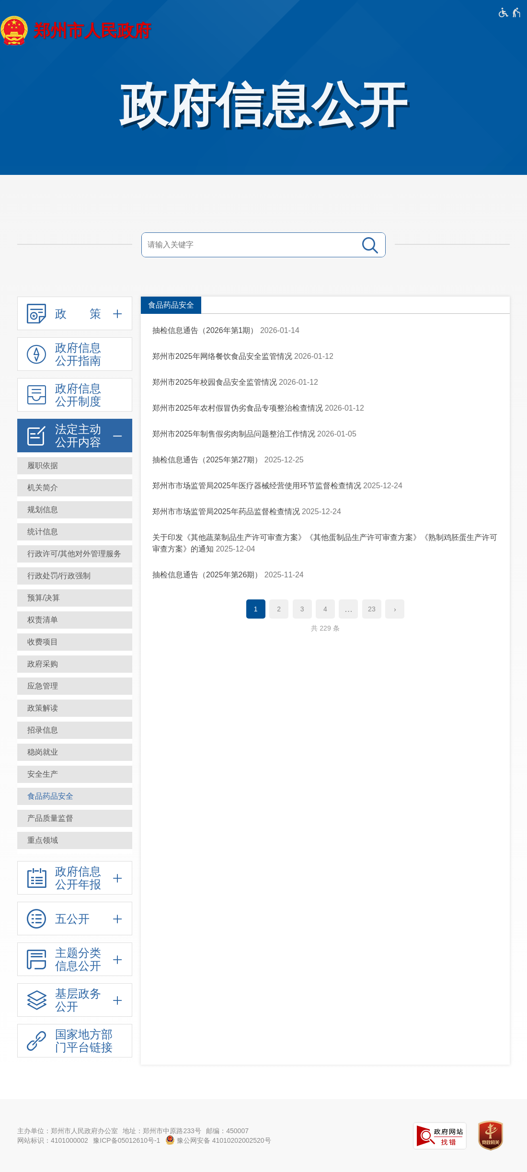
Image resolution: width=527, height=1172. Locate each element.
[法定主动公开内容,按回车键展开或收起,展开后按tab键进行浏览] (74, 435)
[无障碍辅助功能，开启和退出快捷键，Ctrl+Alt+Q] (510, 12)
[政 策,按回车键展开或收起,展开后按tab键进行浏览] (74, 313)
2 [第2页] (279, 609)
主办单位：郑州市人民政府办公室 (67, 1130)
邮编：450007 (227, 1130)
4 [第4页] (325, 609)
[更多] (348, 609)
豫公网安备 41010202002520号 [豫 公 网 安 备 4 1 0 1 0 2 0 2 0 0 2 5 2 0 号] (218, 1140)
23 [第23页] (372, 609)
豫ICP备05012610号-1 (126, 1140)
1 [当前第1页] (256, 609)
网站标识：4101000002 (52, 1140)
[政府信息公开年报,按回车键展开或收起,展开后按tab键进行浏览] (74, 878)
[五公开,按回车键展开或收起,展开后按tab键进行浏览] (74, 918)
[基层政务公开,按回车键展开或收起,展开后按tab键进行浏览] (74, 1000)
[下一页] (394, 609)
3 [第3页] (302, 609)
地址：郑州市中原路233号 (162, 1130)
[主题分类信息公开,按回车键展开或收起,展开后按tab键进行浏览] (74, 959)
